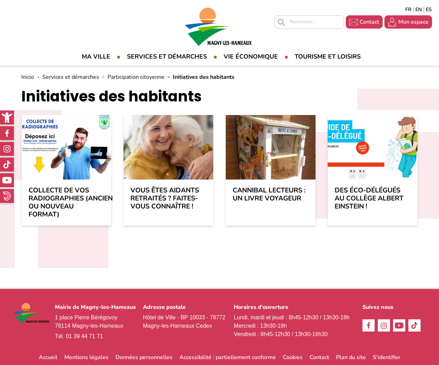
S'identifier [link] (386, 357)
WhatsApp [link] (7, 196)
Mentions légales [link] (86, 357)
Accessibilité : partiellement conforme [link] (227, 357)
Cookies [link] (293, 357)
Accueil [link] (48, 357)
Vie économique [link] (251, 56)
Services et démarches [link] (167, 56)
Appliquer (281, 22)
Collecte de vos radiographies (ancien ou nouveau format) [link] (66, 203)
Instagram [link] (7, 149)
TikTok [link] (7, 165)
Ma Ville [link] (96, 56)
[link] (7, 117)
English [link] (418, 9)
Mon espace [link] (413, 22)
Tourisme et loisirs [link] (328, 56)
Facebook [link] (7, 133)
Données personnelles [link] (144, 357)
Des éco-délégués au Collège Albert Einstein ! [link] (369, 199)
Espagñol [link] (429, 9)
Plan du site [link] (351, 357)
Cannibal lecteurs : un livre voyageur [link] (269, 195)
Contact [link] (369, 22)
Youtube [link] (7, 180)
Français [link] (408, 9)
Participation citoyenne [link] (136, 77)
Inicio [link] (27, 77)
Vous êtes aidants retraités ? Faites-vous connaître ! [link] (164, 199)
